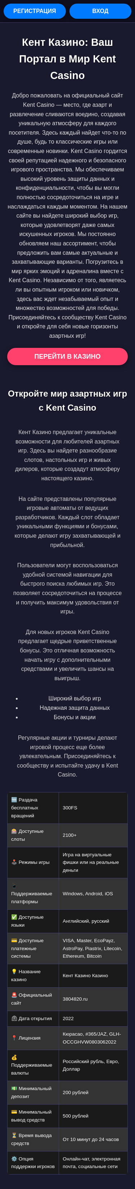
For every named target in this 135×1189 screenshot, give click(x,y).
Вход (100, 11)
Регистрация (34, 11)
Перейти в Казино (67, 356)
